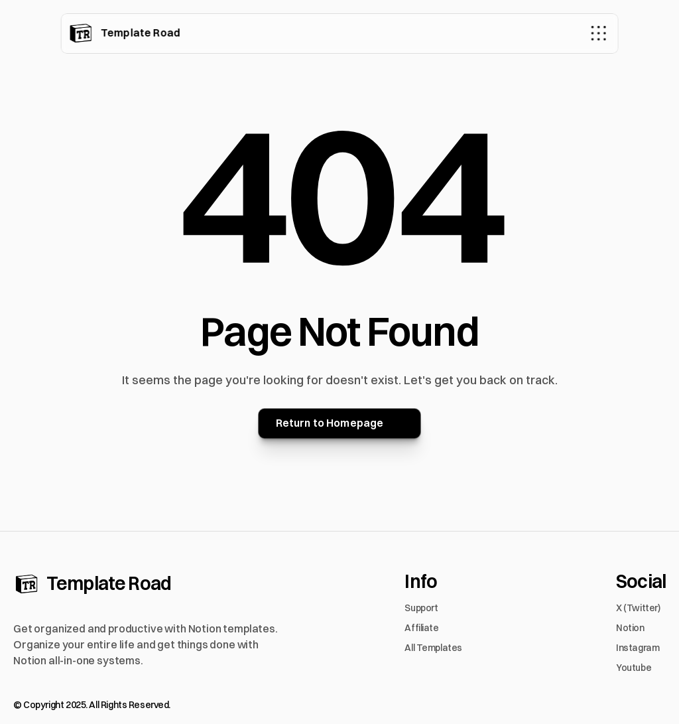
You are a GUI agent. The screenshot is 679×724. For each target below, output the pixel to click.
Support (421, 608)
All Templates (433, 648)
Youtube (633, 668)
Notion (630, 628)
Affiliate (421, 628)
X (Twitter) (638, 608)
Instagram (637, 648)
